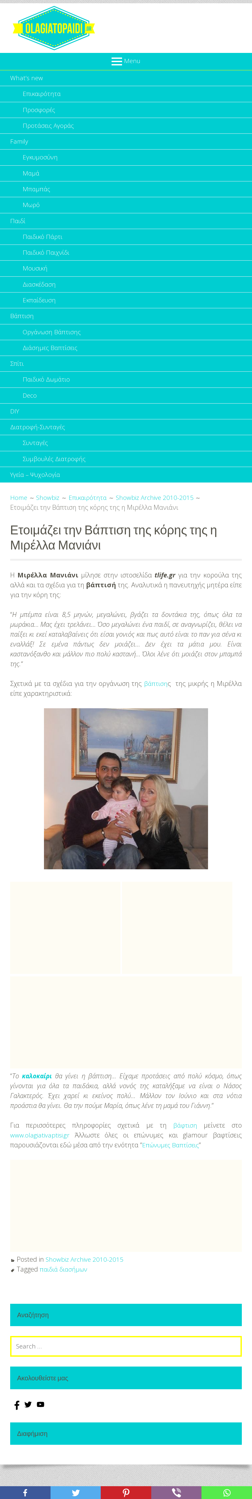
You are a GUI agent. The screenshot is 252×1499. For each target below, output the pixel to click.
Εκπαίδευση (40, 313)
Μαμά (31, 179)
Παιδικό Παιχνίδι (47, 262)
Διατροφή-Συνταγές (39, 447)
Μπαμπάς (37, 195)
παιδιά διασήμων (65, 1292)
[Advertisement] (65, 951)
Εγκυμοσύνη (41, 162)
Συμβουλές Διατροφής (56, 480)
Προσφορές (39, 111)
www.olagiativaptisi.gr (41, 1158)
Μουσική (36, 279)
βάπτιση (156, 706)
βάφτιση (185, 1148)
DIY (15, 430)
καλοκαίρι (37, 1098)
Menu (132, 60)
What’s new (27, 78)
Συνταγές (36, 463)
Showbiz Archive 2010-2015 (85, 1282)
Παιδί (18, 229)
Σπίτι (17, 380)
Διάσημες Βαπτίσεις (52, 363)
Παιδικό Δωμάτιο (48, 396)
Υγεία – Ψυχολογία (37, 497)
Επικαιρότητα (43, 95)
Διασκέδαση (40, 296)
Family (19, 145)
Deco (30, 413)
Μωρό (32, 212)
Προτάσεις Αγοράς (50, 128)
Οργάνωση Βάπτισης (53, 346)
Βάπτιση (22, 329)
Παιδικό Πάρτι (44, 246)
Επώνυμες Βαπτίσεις (172, 1167)
